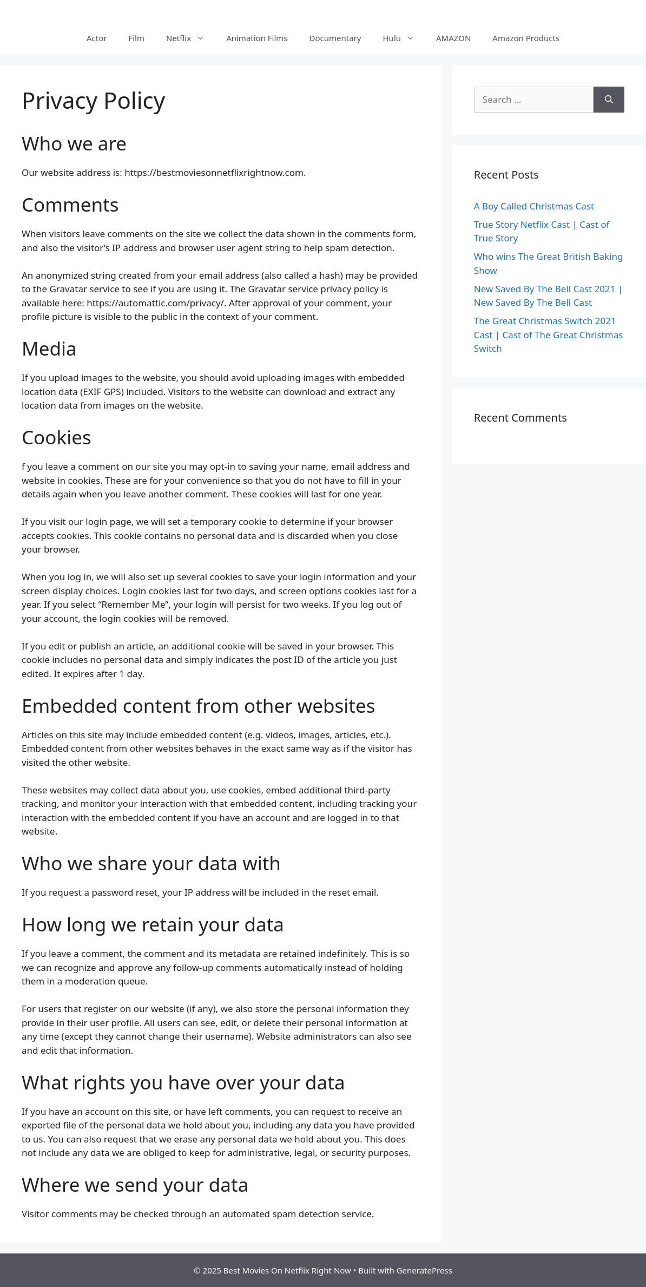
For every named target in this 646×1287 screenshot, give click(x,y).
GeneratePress (424, 1270)
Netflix (190, 38)
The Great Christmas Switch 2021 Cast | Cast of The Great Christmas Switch (548, 334)
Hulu (404, 38)
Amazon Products (525, 37)
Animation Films (256, 37)
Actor (97, 37)
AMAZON (453, 37)
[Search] (609, 100)
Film (136, 37)
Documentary (335, 37)
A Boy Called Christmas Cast (534, 206)
